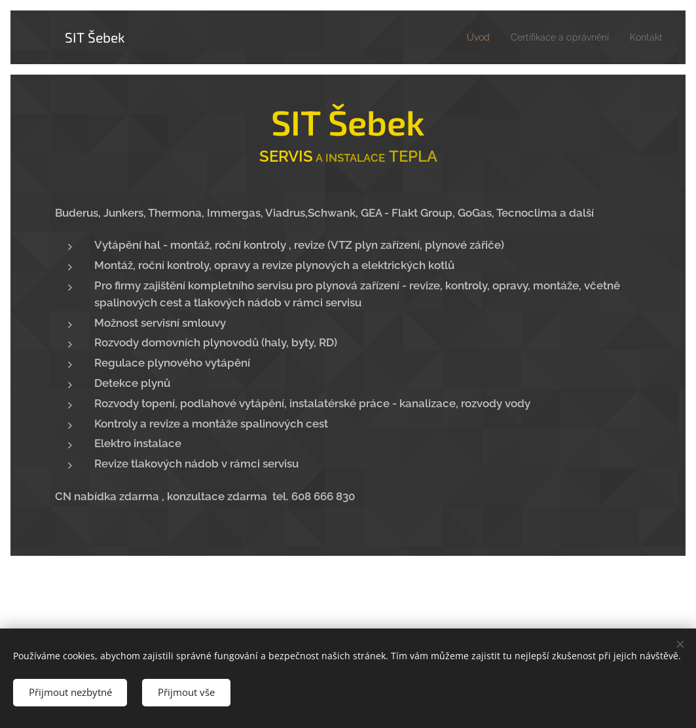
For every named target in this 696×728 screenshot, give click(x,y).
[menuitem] (463, 37)
